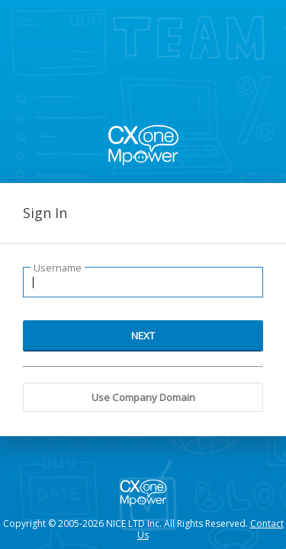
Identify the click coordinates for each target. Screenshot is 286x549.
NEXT (143, 335)
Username (58, 268)
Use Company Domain (143, 397)
